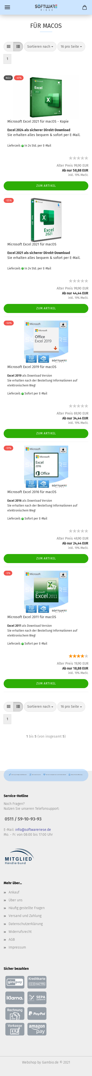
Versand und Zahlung (25, 916)
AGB (12, 939)
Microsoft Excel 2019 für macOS (31, 367)
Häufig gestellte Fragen (27, 908)
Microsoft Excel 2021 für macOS (31, 244)
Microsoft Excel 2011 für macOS (31, 617)
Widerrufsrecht (20, 932)
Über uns (16, 900)
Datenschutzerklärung (26, 924)
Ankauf (14, 892)
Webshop (29, 1062)
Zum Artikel (46, 185)
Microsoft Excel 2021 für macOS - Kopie (38, 121)
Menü (7, 7)
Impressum (17, 947)
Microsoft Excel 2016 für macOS (31, 492)
